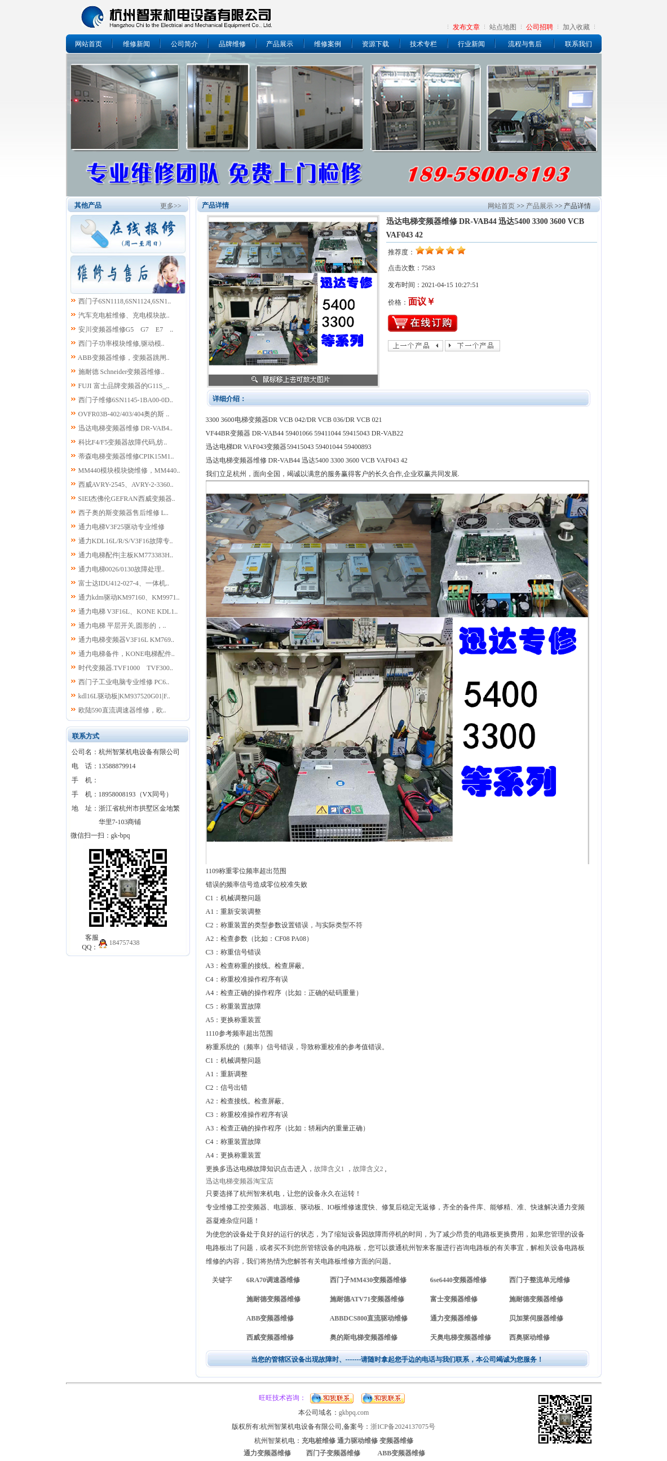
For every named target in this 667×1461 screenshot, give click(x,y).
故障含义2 (368, 1169)
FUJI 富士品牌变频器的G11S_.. (124, 386)
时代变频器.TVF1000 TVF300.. (125, 668)
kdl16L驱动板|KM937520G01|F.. (124, 696)
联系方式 (85, 736)
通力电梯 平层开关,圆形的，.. (122, 626)
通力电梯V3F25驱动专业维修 (121, 527)
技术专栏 (423, 44)
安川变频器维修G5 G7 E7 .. (126, 329)
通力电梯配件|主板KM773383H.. (125, 555)
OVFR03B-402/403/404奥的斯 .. (124, 414)
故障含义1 (329, 1169)
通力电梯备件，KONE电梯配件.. (126, 654)
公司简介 (184, 44)
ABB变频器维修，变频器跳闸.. (124, 358)
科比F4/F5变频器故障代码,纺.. (122, 442)
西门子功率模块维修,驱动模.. (121, 343)
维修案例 (327, 44)
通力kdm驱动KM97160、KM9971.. (129, 597)
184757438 (124, 943)
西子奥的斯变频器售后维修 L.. (123, 513)
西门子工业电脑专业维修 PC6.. (124, 682)
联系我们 (578, 44)
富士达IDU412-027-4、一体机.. (123, 583)
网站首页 (88, 44)
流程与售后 (525, 44)
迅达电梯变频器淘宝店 (239, 1181)
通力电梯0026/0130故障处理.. (121, 569)
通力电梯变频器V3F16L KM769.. (126, 640)
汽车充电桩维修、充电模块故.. (124, 315)
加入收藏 (576, 27)
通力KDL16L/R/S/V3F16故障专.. (125, 541)
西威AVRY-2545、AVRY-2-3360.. (126, 485)
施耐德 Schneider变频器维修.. (121, 372)
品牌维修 (232, 44)
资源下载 (375, 44)
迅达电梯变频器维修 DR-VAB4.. (125, 428)
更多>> (171, 206)
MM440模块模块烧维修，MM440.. (129, 470)
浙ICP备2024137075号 (402, 1427)
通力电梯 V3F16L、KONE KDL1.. (128, 611)
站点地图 (502, 27)
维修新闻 (136, 44)
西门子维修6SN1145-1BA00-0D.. (125, 400)
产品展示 (279, 44)
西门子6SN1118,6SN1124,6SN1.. (124, 301)
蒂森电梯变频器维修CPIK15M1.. (126, 456)
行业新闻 (471, 44)
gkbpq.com (354, 1412)
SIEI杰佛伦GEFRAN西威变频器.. (126, 499)
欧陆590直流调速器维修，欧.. (122, 710)
